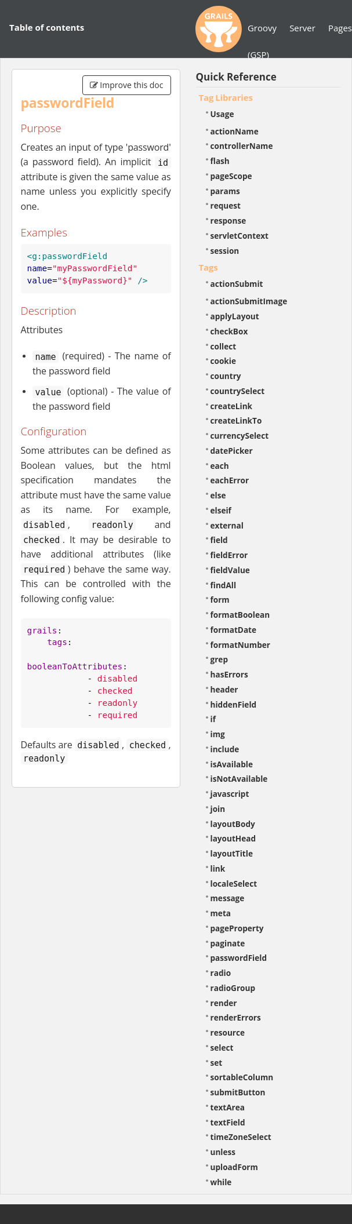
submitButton (238, 1092)
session (225, 250)
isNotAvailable (239, 778)
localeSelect (234, 883)
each (220, 465)
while (221, 1181)
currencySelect (240, 435)
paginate (228, 943)
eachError (230, 480)
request (226, 205)
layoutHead (233, 838)
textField (228, 1122)
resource (228, 1032)
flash (220, 160)
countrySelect (238, 390)
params (225, 190)
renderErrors (236, 1017)
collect (224, 346)
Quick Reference (236, 76)
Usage (222, 113)
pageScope (231, 175)
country (226, 375)
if (213, 718)
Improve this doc (127, 84)
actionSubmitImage (249, 301)
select (222, 1047)
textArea (228, 1107)
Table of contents (46, 27)
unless (223, 1151)
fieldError (229, 554)
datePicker (232, 450)
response (228, 220)
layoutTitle (232, 853)
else (218, 495)
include (225, 749)
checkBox (229, 331)
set (217, 1062)
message (228, 898)
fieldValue (230, 569)
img (218, 734)
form (220, 599)
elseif (221, 510)
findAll (224, 585)
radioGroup (233, 987)
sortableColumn (242, 1077)
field (219, 539)
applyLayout (235, 316)
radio (221, 972)
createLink (232, 405)
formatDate (234, 629)
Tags (208, 267)
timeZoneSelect (241, 1136)
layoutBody (233, 823)
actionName (235, 131)
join (218, 808)
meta (221, 913)
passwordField (239, 957)
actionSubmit (237, 283)
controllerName (242, 145)
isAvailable (232, 764)
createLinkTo (236, 420)
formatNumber (240, 644)
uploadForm (234, 1166)
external (227, 525)
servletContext (239, 235)
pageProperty (237, 928)
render (224, 1002)
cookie (223, 360)
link (218, 868)
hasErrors (229, 674)
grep (219, 659)
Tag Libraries (226, 97)
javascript (230, 793)
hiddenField (234, 704)
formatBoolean (240, 614)
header (224, 689)
